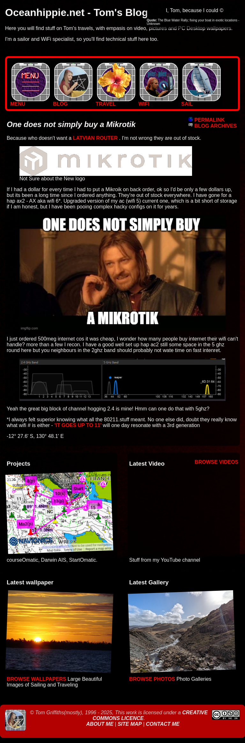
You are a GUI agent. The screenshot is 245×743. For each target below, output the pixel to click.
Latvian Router (95, 138)
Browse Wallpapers (36, 679)
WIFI (158, 102)
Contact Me (162, 724)
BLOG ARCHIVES (212, 126)
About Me (100, 724)
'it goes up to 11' (77, 425)
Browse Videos (216, 462)
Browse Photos (152, 679)
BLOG (73, 102)
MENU (30, 102)
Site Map (130, 724)
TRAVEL (115, 102)
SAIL (201, 102)
